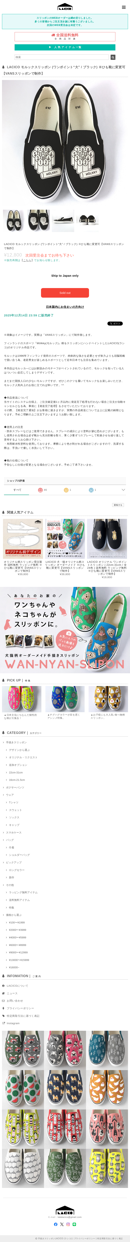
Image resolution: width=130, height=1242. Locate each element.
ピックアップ (14, 862)
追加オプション (18, 764)
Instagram (13, 1023)
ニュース (12, 993)
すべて (17, 490)
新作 (11, 877)
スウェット (15, 810)
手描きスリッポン (16, 742)
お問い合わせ (15, 1000)
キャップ (14, 824)
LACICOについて (17, 985)
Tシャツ (13, 802)
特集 (11, 907)
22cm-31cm (16, 772)
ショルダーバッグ (19, 854)
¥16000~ (14, 967)
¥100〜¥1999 (17, 922)
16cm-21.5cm (17, 779)
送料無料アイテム (19, 899)
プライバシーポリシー (20, 1008)
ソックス (14, 817)
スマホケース (14, 832)
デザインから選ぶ (19, 749)
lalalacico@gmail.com (70, 1217)
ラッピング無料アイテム (23, 892)
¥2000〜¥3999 (17, 929)
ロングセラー (17, 870)
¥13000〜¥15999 (19, 960)
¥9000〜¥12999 (18, 952)
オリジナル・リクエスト (23, 757)
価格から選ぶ (14, 914)
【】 (27, 260)
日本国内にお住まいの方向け (65, 306)
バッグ (10, 839)
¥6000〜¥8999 (17, 945)
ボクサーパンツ (15, 787)
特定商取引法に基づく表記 (23, 1015)
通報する (118, 505)
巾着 (11, 847)
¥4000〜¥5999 (17, 937)
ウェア (10, 794)
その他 (10, 885)
